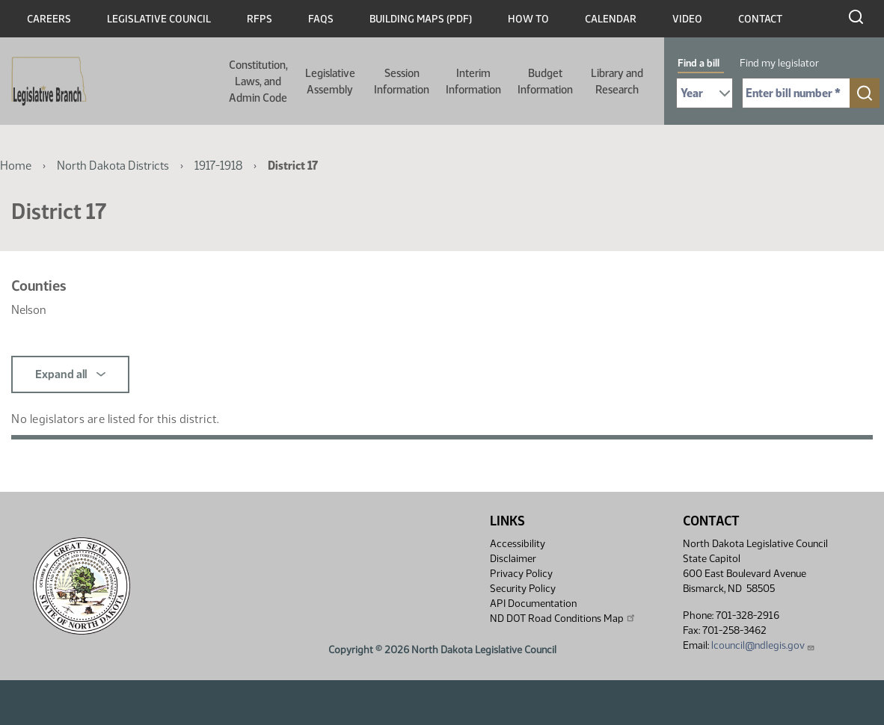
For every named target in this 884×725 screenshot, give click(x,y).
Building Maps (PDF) (420, 19)
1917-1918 (218, 165)
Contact (760, 19)
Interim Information (473, 81)
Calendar (610, 19)
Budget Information (545, 81)
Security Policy (523, 588)
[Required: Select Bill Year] (704, 93)
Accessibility (517, 543)
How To (528, 19)
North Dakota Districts (113, 165)
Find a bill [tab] (698, 63)
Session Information (401, 81)
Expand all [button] (70, 374)
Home (15, 165)
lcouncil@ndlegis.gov (763, 645)
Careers (49, 19)
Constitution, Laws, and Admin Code (258, 81)
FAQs (321, 19)
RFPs (259, 19)
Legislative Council (159, 19)
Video (687, 19)
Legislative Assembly (330, 81)
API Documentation (533, 603)
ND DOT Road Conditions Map (563, 618)
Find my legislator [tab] (779, 63)
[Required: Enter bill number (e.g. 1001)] (796, 93)
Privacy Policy (521, 573)
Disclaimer (513, 558)
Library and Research (617, 81)
